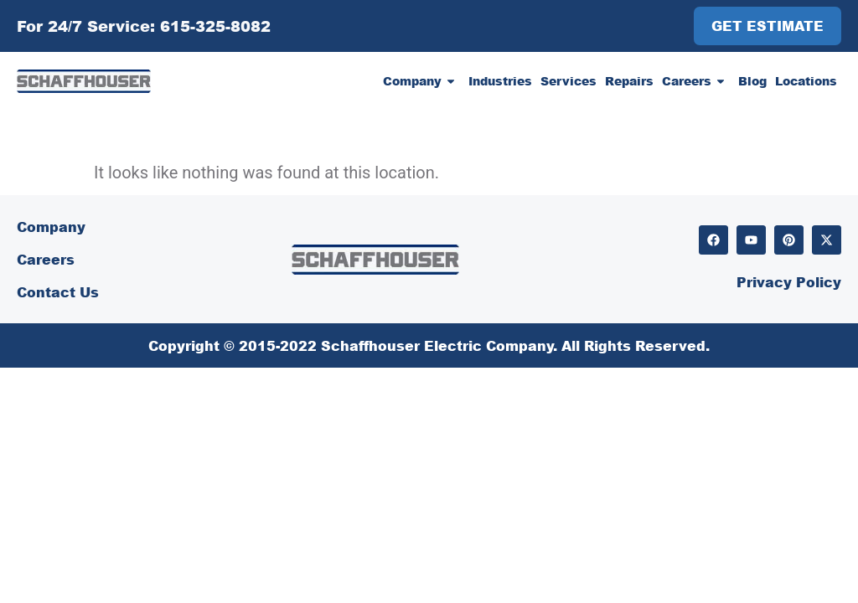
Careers (696, 81)
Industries (500, 81)
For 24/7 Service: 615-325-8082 (144, 26)
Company (421, 81)
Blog (752, 81)
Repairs (629, 81)
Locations (806, 81)
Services (568, 81)
